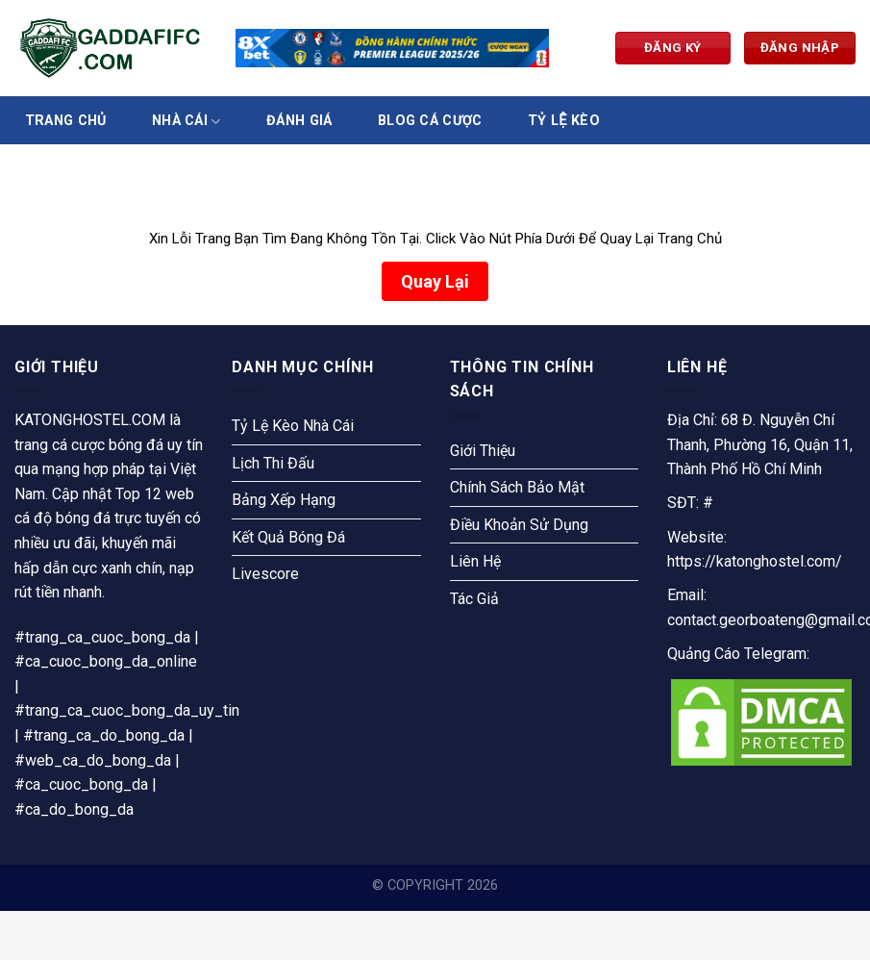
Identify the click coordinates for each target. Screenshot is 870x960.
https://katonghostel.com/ (754, 561)
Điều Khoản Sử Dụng (519, 525)
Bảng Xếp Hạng (284, 500)
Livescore (265, 574)
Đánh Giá (299, 121)
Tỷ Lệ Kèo (564, 121)
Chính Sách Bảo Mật (517, 487)
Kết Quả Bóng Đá (288, 537)
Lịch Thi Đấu (273, 463)
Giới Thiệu (482, 451)
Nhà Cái (186, 122)
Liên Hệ (475, 561)
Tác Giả (474, 599)
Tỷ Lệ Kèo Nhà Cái (293, 426)
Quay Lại (435, 281)
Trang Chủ (66, 121)
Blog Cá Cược (430, 121)
